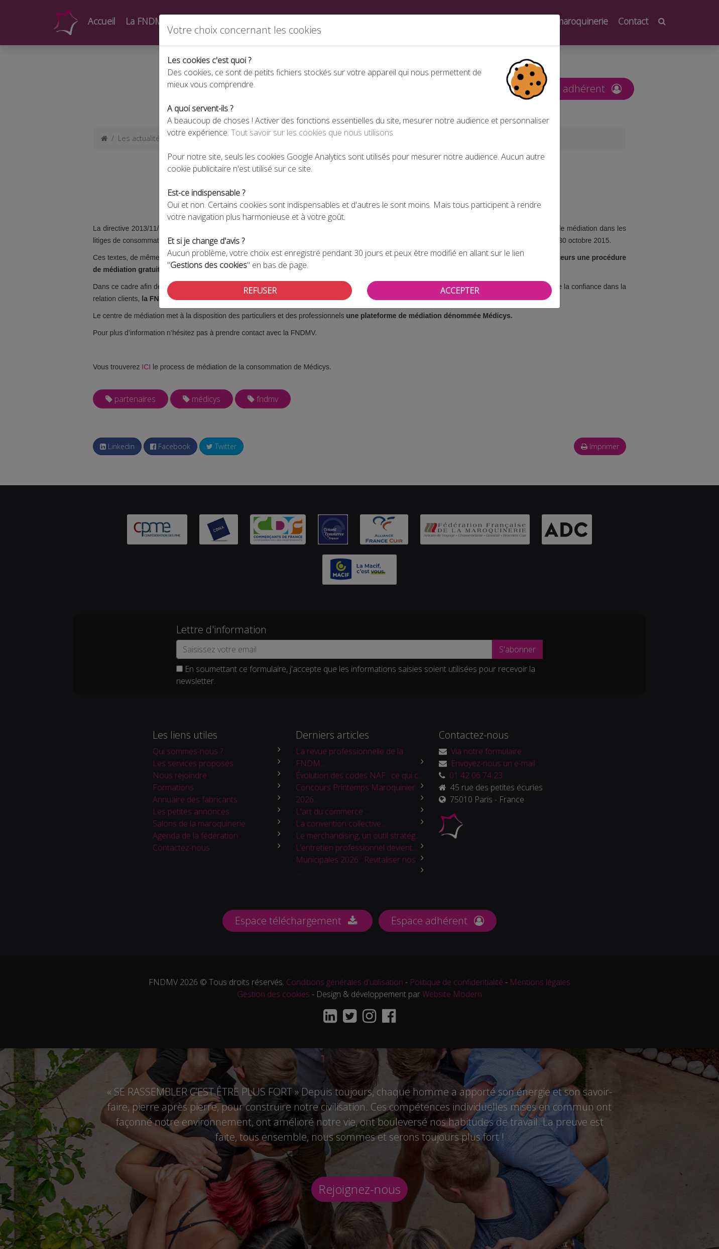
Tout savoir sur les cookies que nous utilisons (312, 132)
